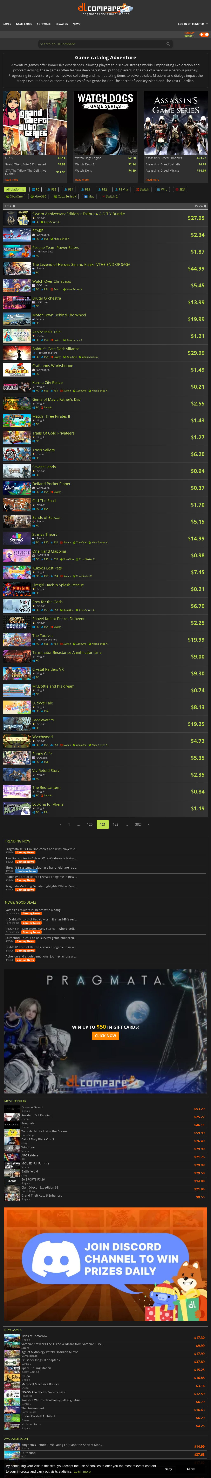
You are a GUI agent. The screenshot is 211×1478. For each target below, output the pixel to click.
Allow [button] (191, 1469)
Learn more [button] (82, 1471)
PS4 (68, 189)
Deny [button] (168, 1469)
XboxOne (14, 196)
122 (115, 824)
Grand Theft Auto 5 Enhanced (25, 164)
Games (6, 24)
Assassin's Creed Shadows (164, 158)
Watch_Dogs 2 (84, 164)
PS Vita (121, 189)
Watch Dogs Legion (88, 158)
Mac (89, 196)
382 (138, 824)
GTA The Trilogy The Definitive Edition (25, 172)
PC (35, 189)
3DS (180, 189)
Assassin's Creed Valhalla (163, 164)
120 (90, 824)
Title (10, 206)
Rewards (62, 24)
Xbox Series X (65, 196)
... (78, 824)
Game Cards (24, 24)
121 (103, 824)
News (76, 24)
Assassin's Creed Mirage (162, 170)
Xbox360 (38, 196)
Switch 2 (110, 196)
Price (200, 206)
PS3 (85, 189)
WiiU (162, 189)
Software (44, 24)
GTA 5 (9, 158)
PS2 (102, 189)
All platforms (15, 189)
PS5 (51, 189)
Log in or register (191, 24)
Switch (142, 189)
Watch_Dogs (83, 170)
